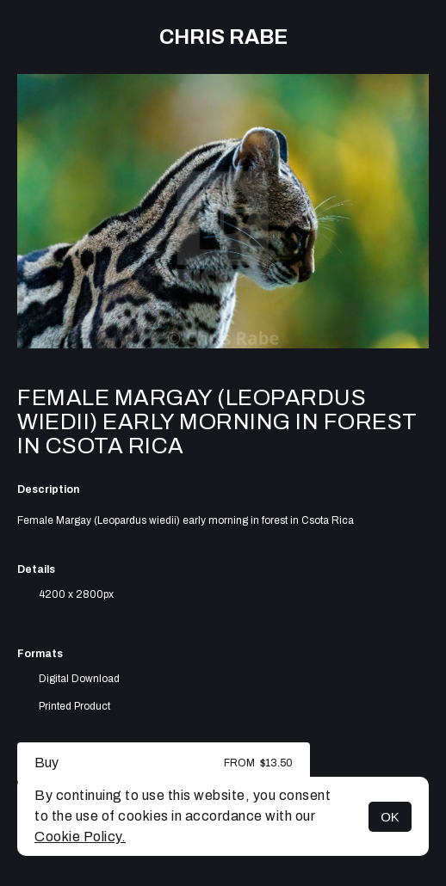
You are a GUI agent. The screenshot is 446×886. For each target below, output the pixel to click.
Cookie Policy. (80, 836)
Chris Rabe (223, 37)
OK (390, 816)
